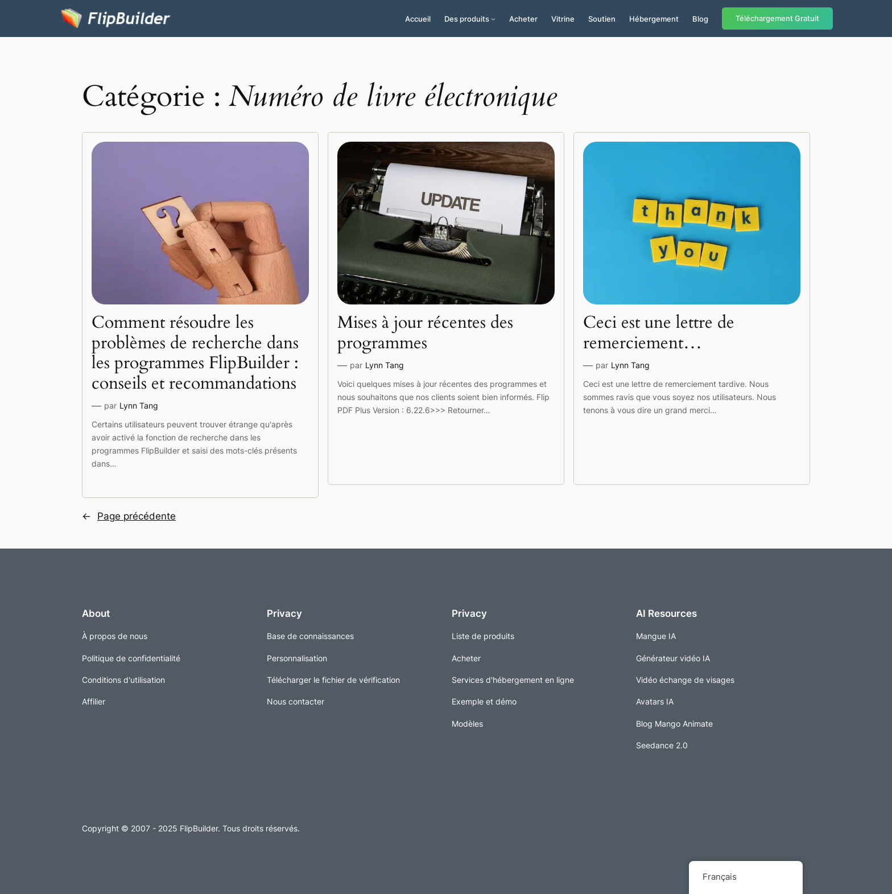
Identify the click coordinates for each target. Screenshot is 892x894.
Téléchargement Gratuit (777, 18)
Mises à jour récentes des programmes (425, 333)
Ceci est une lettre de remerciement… (658, 333)
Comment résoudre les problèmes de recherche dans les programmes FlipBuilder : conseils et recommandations (195, 353)
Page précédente (129, 516)
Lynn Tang (138, 405)
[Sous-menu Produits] (493, 19)
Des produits (466, 18)
